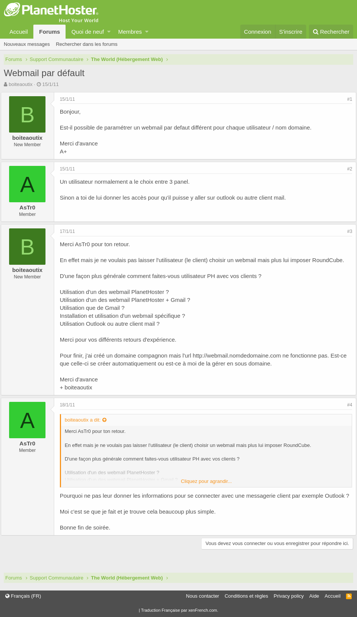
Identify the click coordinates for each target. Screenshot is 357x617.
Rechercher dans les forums (86, 44)
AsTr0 (31, 207)
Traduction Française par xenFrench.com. (179, 610)
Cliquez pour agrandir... (206, 481)
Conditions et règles (246, 596)
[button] (109, 32)
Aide (314, 596)
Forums (49, 31)
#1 (346, 99)
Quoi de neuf (87, 31)
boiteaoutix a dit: (86, 420)
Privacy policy (289, 596)
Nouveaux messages (27, 44)
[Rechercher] (331, 32)
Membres (130, 31)
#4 (346, 405)
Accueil (18, 31)
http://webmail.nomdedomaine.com (240, 355)
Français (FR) (23, 596)
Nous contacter (202, 596)
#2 (346, 169)
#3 (346, 231)
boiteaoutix (21, 84)
